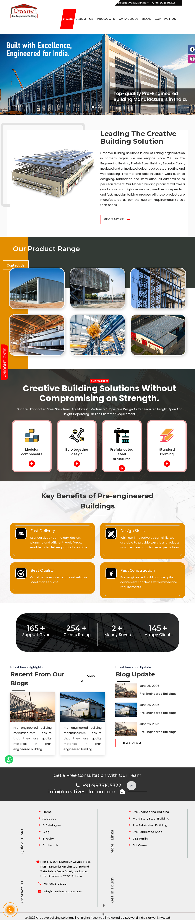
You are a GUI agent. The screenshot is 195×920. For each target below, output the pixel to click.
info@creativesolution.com (86, 792)
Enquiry (48, 838)
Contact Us (165, 19)
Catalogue (129, 19)
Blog (146, 19)
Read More (114, 219)
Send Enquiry (5, 362)
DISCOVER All (132, 743)
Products (106, 19)
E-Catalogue (52, 825)
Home (68, 19)
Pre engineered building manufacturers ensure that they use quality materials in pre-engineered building (32, 738)
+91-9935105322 (98, 786)
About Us (84, 19)
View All (88, 678)
